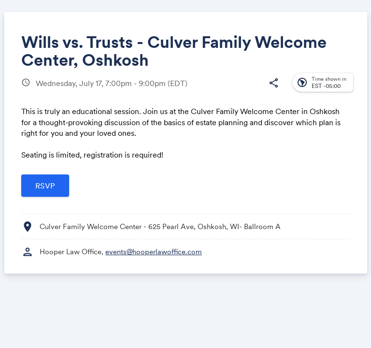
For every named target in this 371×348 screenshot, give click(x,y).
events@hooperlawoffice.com (153, 251)
